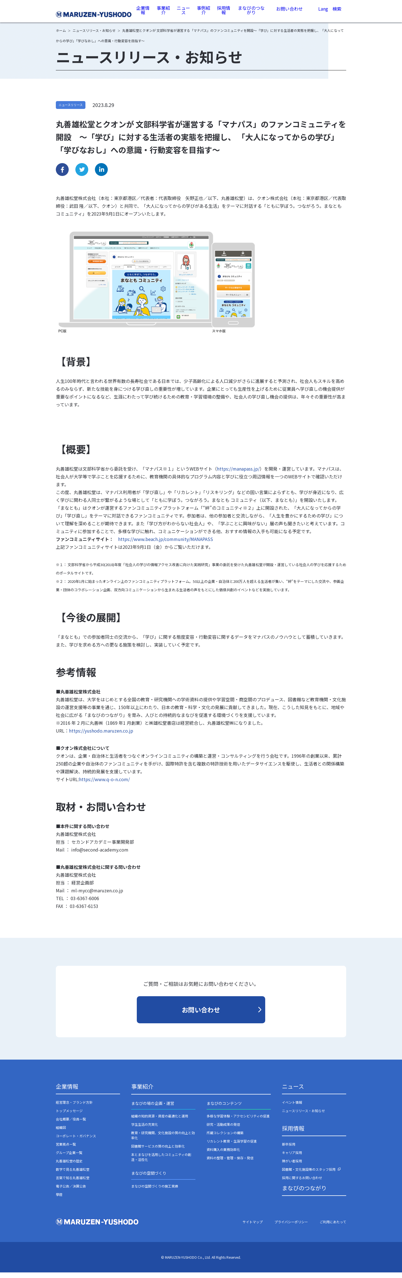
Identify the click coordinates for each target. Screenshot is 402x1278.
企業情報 (144, 13)
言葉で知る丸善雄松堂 (72, 1183)
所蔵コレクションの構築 (225, 1138)
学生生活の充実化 (144, 1129)
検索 (337, 14)
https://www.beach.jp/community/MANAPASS (165, 544)
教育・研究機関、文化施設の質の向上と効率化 (163, 1141)
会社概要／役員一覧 (71, 1124)
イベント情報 (292, 1107)
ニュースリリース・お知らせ (303, 1116)
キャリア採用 (292, 1158)
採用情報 (224, 13)
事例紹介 (204, 13)
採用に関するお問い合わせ (302, 1183)
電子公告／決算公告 (71, 1191)
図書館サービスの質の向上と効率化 (158, 1151)
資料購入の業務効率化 (223, 1155)
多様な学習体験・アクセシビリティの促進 (238, 1121)
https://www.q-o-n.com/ (104, 784)
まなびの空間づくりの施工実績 (154, 1191)
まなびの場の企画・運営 (152, 1109)
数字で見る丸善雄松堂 (72, 1174)
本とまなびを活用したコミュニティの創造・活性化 (161, 1162)
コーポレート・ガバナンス (76, 1141)
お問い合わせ (289, 14)
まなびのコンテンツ (224, 1109)
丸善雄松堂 (94, 14)
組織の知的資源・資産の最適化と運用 (159, 1121)
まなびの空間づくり (148, 1178)
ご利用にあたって (333, 1227)
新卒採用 (288, 1149)
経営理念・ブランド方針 (74, 1107)
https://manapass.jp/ (238, 474)
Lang (323, 14)
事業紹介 (164, 13)
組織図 (61, 1133)
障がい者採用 (292, 1166)
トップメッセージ (69, 1116)
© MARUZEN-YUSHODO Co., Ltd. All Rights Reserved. (201, 1262)
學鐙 (59, 1200)
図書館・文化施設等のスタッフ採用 (309, 1174)
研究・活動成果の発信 (223, 1129)
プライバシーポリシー (291, 1227)
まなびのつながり (251, 13)
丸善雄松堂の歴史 (69, 1166)
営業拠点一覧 (66, 1149)
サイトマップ (253, 1227)
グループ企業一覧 (69, 1158)
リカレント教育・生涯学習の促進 (232, 1146)
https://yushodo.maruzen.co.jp (101, 736)
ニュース (184, 13)
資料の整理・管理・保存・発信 (230, 1163)
